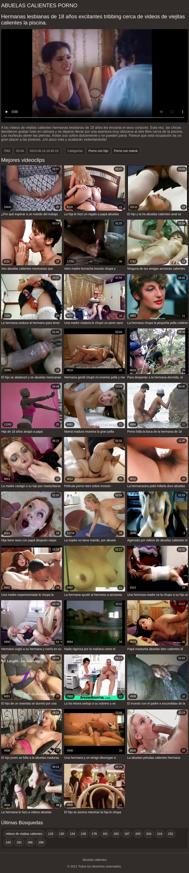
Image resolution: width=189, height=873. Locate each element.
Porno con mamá (126, 151)
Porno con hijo (98, 151)
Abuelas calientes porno (39, 5)
